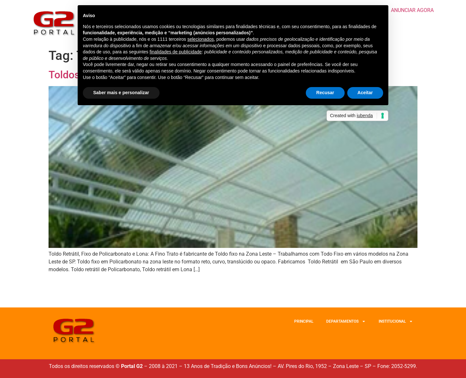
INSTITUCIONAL (396, 321)
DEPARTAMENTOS (346, 321)
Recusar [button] (325, 92)
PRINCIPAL (303, 321)
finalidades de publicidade (176, 51)
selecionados (200, 39)
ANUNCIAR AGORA (412, 10)
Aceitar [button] (365, 92)
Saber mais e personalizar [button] (121, 92)
